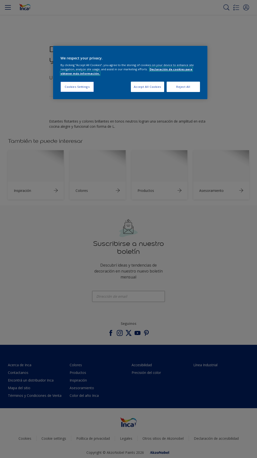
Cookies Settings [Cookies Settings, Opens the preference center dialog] (77, 87)
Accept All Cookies (147, 87)
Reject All (183, 87)
